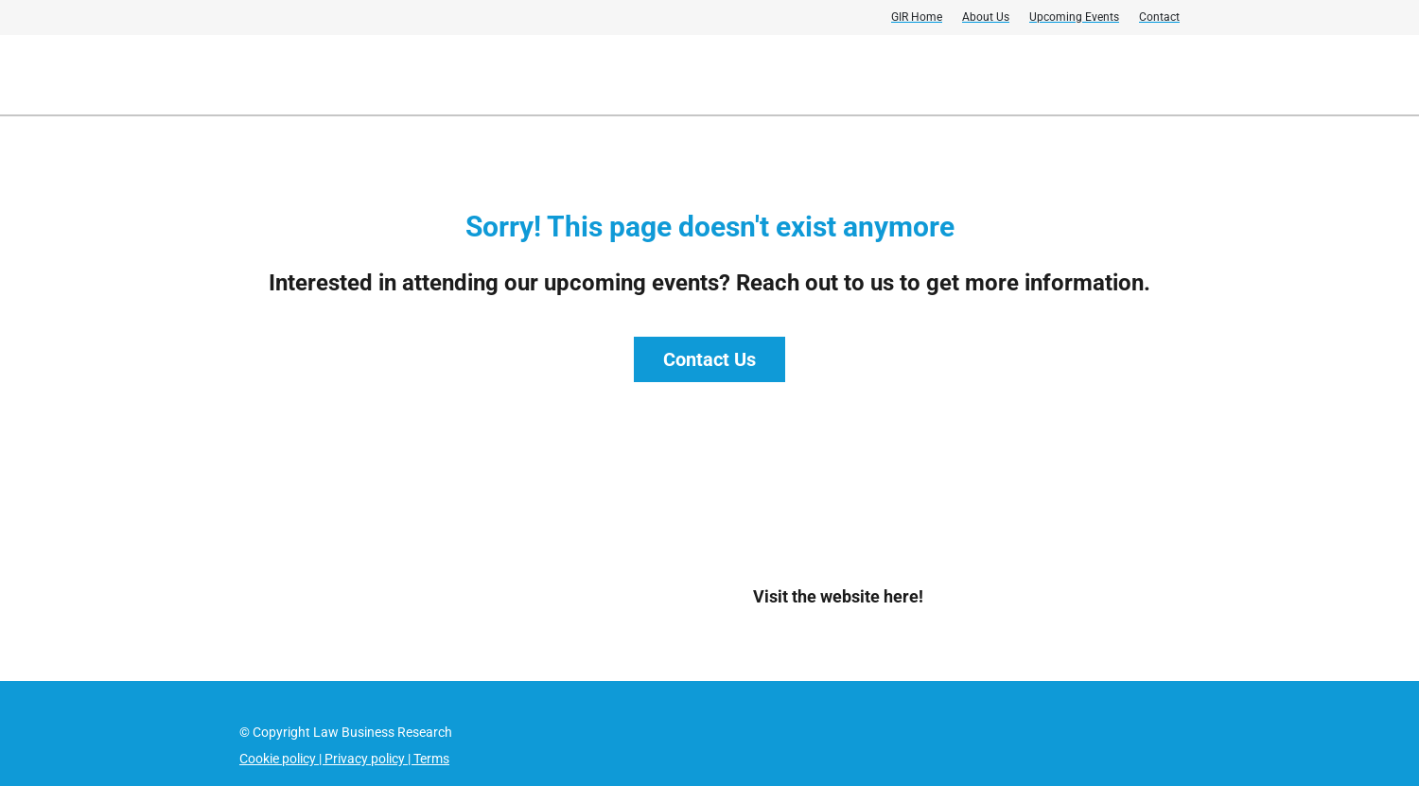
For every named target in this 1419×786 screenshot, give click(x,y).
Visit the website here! (838, 596)
